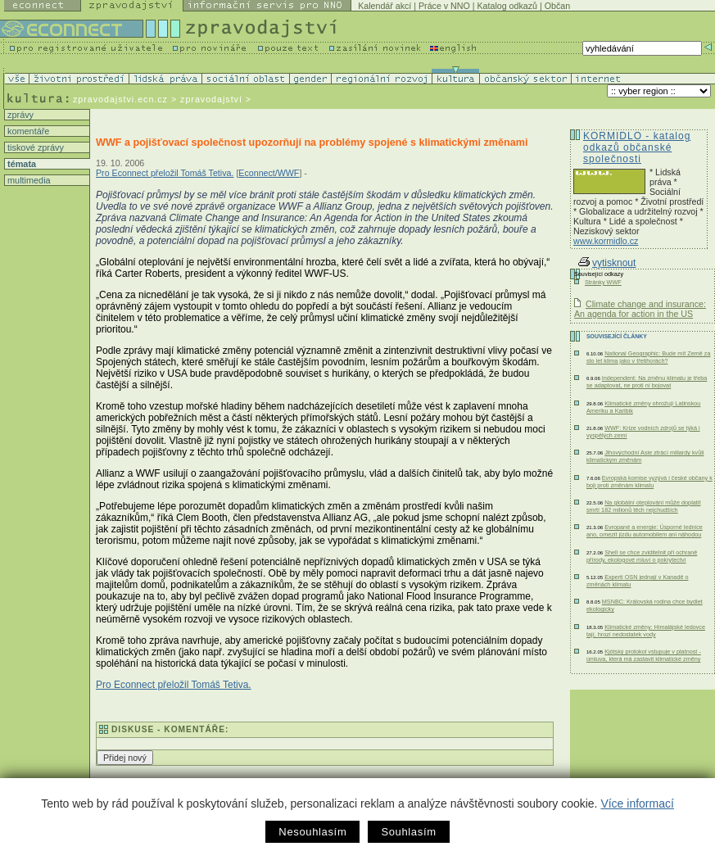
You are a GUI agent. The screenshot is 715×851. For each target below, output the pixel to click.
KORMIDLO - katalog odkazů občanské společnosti (636, 147)
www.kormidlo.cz (605, 241)
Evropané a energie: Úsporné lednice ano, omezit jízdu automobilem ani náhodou (644, 530)
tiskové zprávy (34, 147)
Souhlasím (408, 832)
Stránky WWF (603, 282)
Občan (557, 6)
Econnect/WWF (268, 173)
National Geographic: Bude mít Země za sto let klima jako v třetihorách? (648, 357)
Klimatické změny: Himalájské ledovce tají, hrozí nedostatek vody (645, 630)
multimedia (28, 180)
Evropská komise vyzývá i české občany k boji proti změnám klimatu (649, 481)
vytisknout (607, 263)
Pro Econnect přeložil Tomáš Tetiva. (164, 173)
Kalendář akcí (384, 6)
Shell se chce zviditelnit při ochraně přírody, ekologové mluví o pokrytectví (641, 556)
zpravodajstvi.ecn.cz (120, 99)
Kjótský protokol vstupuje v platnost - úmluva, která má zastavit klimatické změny (643, 655)
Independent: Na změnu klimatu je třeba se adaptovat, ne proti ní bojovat (646, 381)
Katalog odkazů (507, 6)
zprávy (19, 115)
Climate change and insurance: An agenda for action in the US (640, 309)
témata (20, 164)
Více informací (636, 803)
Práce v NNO (444, 6)
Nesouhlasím (312, 832)
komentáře (27, 131)
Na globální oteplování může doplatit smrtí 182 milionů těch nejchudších (643, 506)
